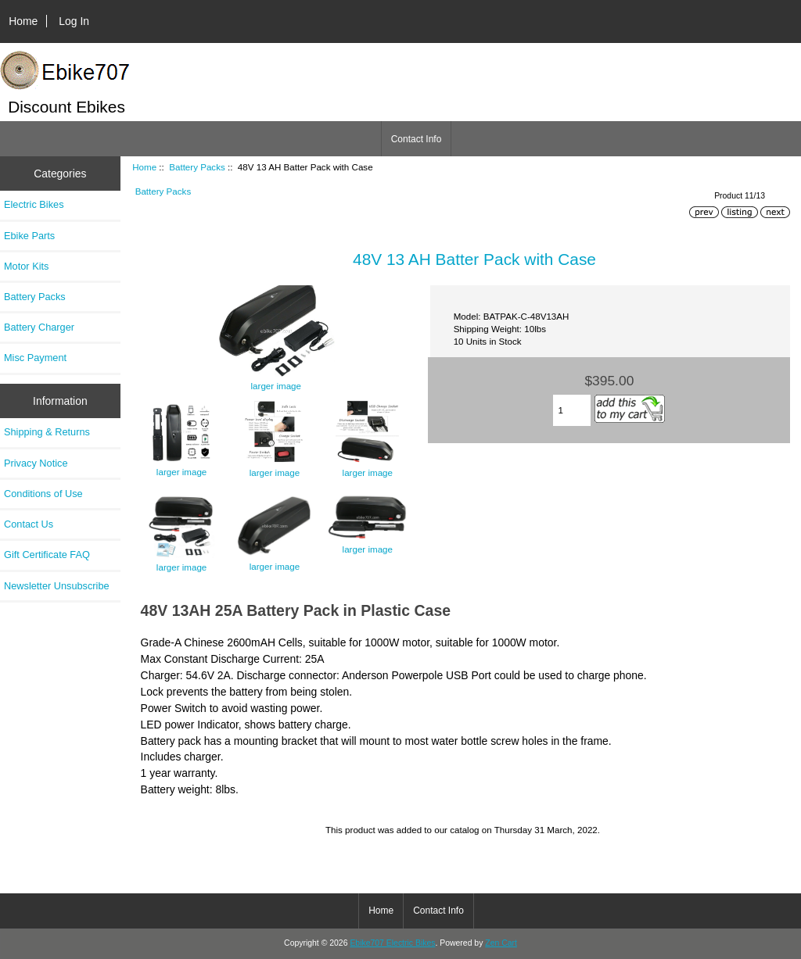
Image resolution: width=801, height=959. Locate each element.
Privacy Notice (35, 463)
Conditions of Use (43, 493)
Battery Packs (197, 167)
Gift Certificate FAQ (47, 554)
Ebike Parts (29, 236)
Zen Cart (501, 943)
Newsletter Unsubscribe (57, 586)
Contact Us (28, 524)
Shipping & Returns (47, 432)
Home (23, 21)
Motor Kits (26, 266)
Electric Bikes (34, 204)
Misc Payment (35, 357)
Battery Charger (39, 327)
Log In (74, 21)
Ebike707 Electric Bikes (392, 943)
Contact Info (416, 139)
